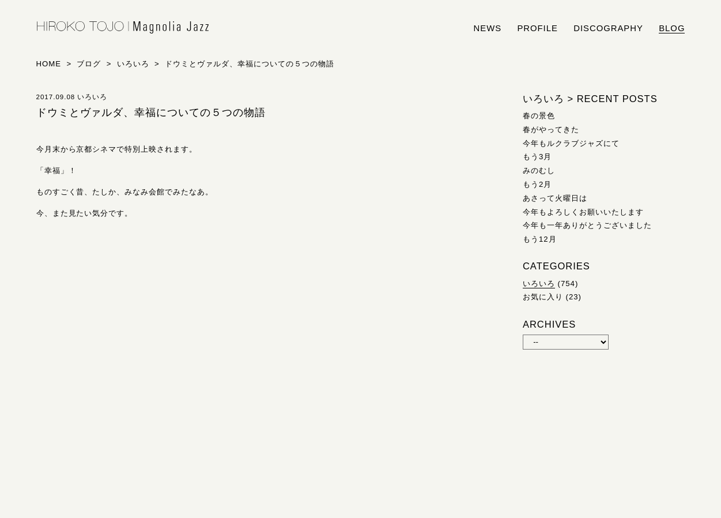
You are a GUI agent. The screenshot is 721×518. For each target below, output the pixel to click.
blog (672, 28)
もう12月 (540, 239)
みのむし (539, 170)
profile (537, 28)
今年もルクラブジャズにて (571, 143)
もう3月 (537, 156)
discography (608, 28)
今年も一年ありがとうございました (587, 225)
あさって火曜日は (555, 198)
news (488, 28)
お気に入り (543, 296)
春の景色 (539, 115)
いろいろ (539, 283)
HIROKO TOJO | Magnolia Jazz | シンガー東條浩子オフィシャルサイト (122, 27)
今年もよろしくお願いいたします (583, 212)
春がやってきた (551, 129)
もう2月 (537, 184)
